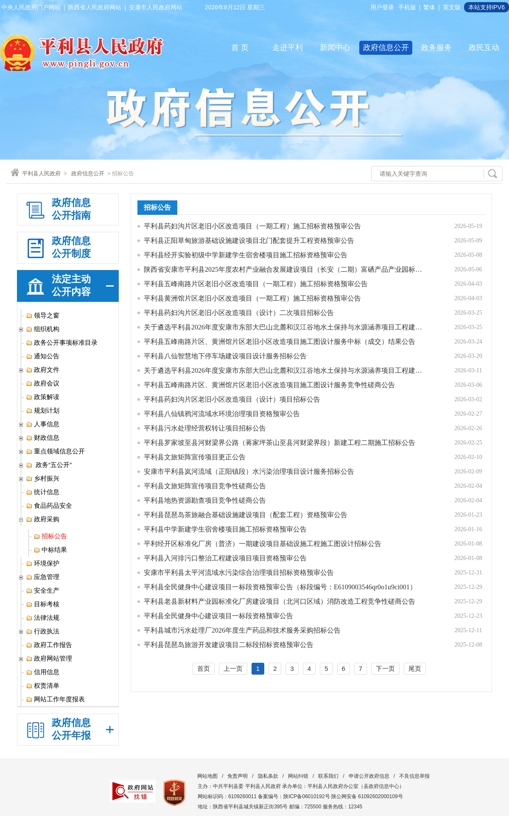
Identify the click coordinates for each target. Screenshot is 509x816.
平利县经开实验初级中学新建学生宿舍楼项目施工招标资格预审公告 (245, 255)
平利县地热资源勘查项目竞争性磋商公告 (205, 500)
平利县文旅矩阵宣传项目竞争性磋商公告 (205, 486)
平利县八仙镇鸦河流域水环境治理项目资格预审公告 (222, 413)
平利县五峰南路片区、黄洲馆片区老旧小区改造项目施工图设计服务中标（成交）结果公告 (279, 341)
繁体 (429, 7)
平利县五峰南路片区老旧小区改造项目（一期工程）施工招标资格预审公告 (256, 283)
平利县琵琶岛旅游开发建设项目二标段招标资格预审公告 (228, 644)
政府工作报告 (49, 645)
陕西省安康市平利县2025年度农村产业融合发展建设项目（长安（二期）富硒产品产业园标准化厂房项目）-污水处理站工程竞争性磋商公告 (284, 269)
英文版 (452, 7)
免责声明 (237, 776)
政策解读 (42, 397)
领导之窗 (42, 315)
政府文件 (42, 370)
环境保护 (42, 563)
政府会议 (42, 383)
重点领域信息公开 (55, 451)
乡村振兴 (42, 478)
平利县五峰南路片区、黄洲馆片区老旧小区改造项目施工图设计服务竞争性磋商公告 (269, 384)
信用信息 (42, 672)
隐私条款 (268, 776)
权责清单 (42, 685)
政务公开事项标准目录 (62, 342)
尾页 (414, 668)
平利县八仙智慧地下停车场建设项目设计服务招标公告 (225, 356)
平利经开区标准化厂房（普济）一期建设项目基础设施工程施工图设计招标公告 (262, 543)
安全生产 (42, 590)
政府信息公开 (87, 173)
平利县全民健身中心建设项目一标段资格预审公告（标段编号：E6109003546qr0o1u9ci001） (280, 587)
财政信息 (42, 438)
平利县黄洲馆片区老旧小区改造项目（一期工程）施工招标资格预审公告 (252, 298)
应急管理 (42, 577)
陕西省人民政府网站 (94, 7)
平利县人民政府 (41, 173)
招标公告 (50, 536)
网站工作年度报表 (55, 699)
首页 (203, 668)
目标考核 (42, 604)
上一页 (233, 668)
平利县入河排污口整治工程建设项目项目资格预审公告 (225, 558)
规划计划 (42, 410)
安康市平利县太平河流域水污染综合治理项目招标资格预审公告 (239, 572)
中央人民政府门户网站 (31, 7)
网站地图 (207, 776)
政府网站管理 (49, 658)
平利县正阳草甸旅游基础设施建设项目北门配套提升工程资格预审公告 (249, 240)
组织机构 (42, 329)
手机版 (407, 7)
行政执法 (42, 631)
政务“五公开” (49, 465)
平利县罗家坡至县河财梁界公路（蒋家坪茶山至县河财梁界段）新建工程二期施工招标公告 (279, 442)
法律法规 (42, 618)
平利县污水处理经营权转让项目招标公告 (205, 428)
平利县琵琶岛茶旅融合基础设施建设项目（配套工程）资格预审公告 (245, 514)
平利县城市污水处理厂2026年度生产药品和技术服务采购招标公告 (242, 630)
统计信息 (42, 492)
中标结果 (50, 550)
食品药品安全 (49, 505)
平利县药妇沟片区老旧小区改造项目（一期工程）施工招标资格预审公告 (252, 226)
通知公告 (42, 356)
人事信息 (42, 424)
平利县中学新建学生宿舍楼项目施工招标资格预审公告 (225, 529)
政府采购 (42, 519)
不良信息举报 (414, 776)
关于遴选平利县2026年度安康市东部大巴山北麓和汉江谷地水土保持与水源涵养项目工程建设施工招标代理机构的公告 (284, 327)
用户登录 (382, 7)
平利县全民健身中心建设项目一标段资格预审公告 (218, 615)
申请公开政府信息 (369, 776)
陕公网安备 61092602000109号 (367, 796)
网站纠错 (298, 776)
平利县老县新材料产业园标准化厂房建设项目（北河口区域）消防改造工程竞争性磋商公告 (279, 601)
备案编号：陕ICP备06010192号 (294, 796)
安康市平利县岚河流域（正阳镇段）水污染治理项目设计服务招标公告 (249, 471)
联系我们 (328, 776)
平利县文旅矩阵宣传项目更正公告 (195, 457)
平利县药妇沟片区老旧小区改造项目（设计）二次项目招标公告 (239, 312)
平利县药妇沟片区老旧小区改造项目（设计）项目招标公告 (232, 399)
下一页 (385, 668)
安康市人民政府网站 (155, 7)
